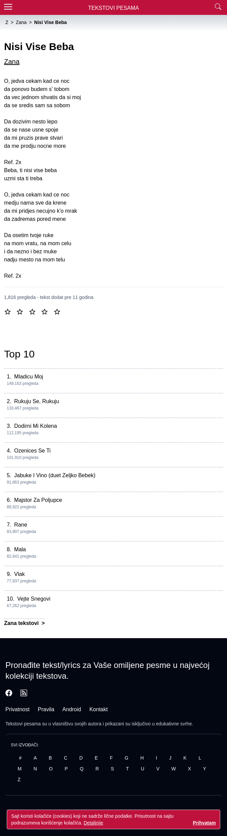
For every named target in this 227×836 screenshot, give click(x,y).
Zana (12, 61)
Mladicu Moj (28, 376)
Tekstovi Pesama (113, 8)
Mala (20, 549)
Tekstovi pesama (23, 723)
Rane (20, 525)
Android (71, 709)
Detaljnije (93, 823)
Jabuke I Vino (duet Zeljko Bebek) (55, 475)
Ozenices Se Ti (32, 451)
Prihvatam (204, 823)
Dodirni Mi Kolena (35, 426)
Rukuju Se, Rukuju (36, 401)
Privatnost (17, 709)
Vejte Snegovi (33, 599)
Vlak (19, 574)
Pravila (46, 709)
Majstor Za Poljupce (38, 500)
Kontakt (98, 709)
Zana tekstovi (22, 623)
